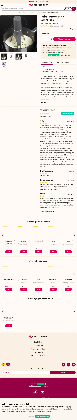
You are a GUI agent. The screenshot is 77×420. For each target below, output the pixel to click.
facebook (63, 363)
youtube (74, 363)
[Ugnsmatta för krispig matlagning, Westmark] (8, 232)
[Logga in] (7, 363)
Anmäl (62, 371)
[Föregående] (3, 235)
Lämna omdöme (67, 113)
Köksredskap (39, 12)
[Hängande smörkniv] (8, 271)
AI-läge (67, 8)
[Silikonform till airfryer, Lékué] (68, 232)
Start (20, 12)
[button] (35, 390)
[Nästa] (34, 49)
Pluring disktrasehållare (38, 280)
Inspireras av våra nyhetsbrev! (38, 368)
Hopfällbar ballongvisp (38, 240)
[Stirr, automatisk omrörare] (8, 308)
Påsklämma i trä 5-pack (53, 240)
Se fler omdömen (46, 211)
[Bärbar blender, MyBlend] (23, 232)
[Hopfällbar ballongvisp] (38, 232)
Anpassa (31, 416)
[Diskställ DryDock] (53, 271)
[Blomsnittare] (23, 271)
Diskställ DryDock (53, 279)
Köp (24, 251)
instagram (68, 363)
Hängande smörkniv (8, 279)
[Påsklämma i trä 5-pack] (53, 232)
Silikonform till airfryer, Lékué (68, 240)
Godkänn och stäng (42, 416)
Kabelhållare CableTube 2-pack (68, 280)
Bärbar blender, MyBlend (23, 240)
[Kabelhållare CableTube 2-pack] (68, 271)
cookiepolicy (50, 411)
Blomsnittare (23, 279)
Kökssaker (31, 12)
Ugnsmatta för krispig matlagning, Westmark (9, 241)
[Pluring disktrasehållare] (38, 271)
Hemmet (25, 12)
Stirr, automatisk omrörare (8, 317)
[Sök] (38, 9)
